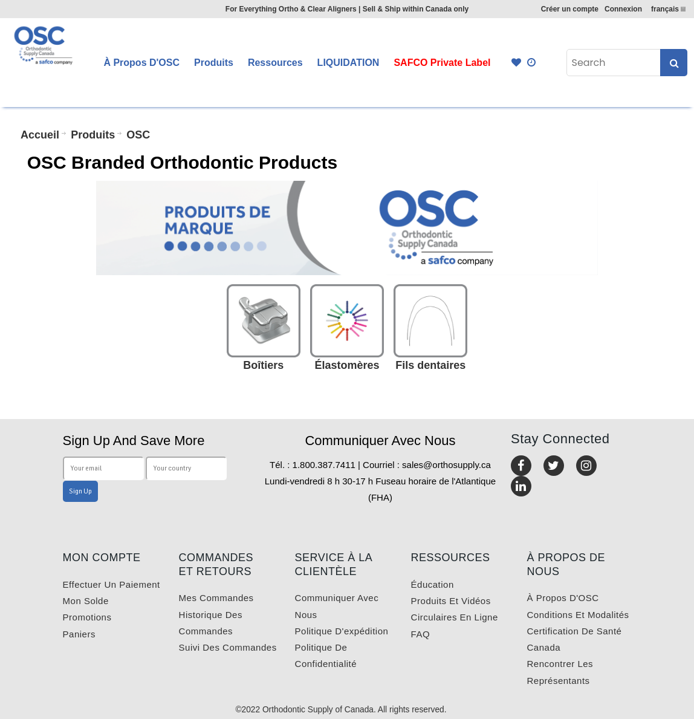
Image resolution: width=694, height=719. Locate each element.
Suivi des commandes (228, 647)
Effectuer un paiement (111, 584)
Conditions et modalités (578, 615)
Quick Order (532, 62)
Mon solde (86, 601)
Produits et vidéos (451, 601)
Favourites (516, 62)
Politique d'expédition (342, 631)
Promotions (87, 617)
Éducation (432, 584)
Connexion (623, 9)
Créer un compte (569, 9)
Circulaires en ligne (454, 617)
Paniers (79, 634)
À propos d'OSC (563, 598)
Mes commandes (216, 598)
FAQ (420, 634)
